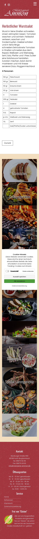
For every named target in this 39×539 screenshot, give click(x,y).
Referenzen (8, 500)
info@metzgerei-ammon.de (19, 466)
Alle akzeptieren (19, 281)
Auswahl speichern (19, 277)
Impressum (8, 503)
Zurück (7, 143)
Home (6, 497)
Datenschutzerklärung (19, 286)
